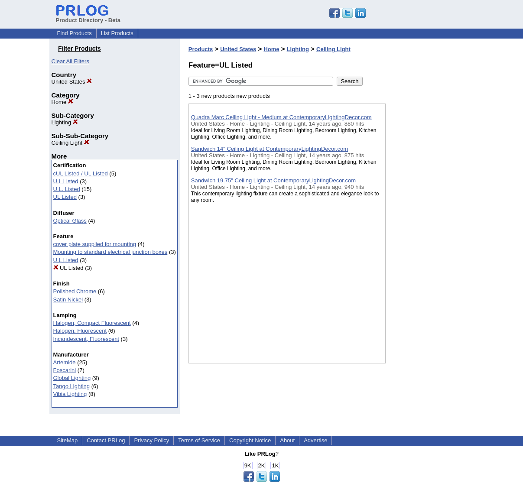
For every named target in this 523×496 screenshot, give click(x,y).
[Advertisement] (429, 225)
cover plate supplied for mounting (94, 244)
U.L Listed (65, 181)
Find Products (74, 33)
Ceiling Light (70, 142)
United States (72, 81)
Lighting (65, 122)
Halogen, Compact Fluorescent (92, 323)
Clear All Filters (70, 61)
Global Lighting (72, 378)
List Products (117, 33)
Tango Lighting (71, 386)
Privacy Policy (151, 440)
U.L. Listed (66, 189)
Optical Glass (70, 220)
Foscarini (64, 370)
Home (62, 102)
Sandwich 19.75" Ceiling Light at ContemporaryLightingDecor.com (273, 180)
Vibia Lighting (70, 394)
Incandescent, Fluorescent (86, 339)
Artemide (64, 362)
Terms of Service (199, 440)
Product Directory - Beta (88, 16)
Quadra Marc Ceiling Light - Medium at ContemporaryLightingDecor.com (281, 117)
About (287, 440)
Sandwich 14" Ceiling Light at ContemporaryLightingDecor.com (269, 149)
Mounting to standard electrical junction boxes (110, 252)
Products (200, 49)
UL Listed (65, 197)
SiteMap (67, 440)
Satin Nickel (68, 299)
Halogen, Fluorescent (80, 330)
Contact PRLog (106, 440)
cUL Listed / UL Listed (80, 173)
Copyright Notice (250, 440)
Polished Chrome (75, 291)
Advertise (315, 440)
